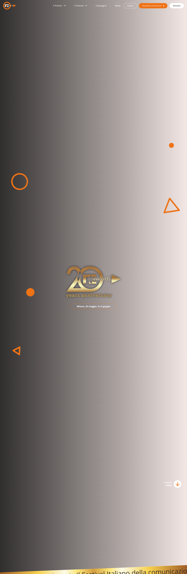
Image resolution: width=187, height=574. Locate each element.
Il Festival (79, 5)
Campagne (101, 5)
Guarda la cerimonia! (151, 5)
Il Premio (57, 5)
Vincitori (176, 5)
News (118, 5)
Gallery (130, 5)
